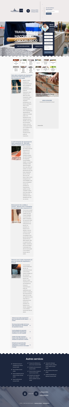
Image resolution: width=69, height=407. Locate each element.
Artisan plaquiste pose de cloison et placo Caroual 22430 (18, 375)
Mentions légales (38, 403)
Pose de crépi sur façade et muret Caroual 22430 (35, 372)
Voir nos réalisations (23, 46)
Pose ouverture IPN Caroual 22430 (51, 371)
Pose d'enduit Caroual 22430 (17, 370)
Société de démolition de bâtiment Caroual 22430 (51, 375)
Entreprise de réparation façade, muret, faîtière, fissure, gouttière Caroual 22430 (34, 378)
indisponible (34, 10)
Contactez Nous (39, 46)
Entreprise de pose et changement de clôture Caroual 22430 (18, 365)
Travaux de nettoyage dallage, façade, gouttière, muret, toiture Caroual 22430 (51, 365)
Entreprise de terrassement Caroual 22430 (35, 368)
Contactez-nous (46, 403)
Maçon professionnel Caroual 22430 (17, 380)
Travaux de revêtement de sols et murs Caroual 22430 (35, 363)
